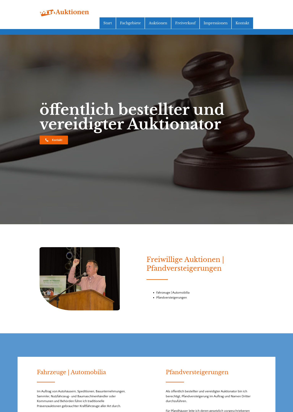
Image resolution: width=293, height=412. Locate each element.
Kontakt (242, 23)
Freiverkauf (185, 23)
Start (107, 23)
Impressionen (215, 23)
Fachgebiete (130, 23)
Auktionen (158, 23)
